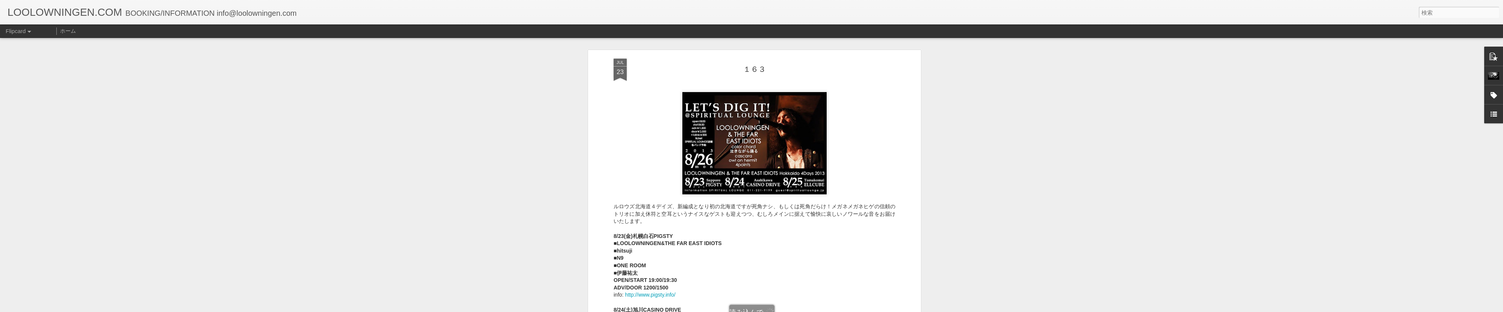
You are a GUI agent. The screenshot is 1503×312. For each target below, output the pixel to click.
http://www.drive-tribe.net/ (654, 200)
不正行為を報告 (797, 307)
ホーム (68, 31)
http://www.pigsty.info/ (650, 126)
